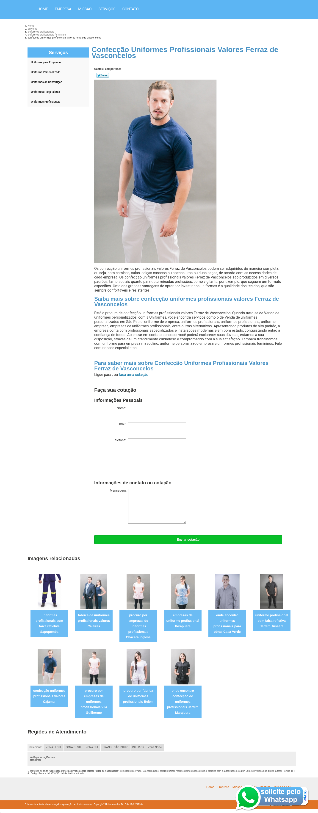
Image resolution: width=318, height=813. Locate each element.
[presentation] (129, 463)
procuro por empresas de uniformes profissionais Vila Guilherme (93, 701)
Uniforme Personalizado (46, 72)
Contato (130, 9)
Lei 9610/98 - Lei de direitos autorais (65, 773)
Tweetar (102, 75)
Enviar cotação (188, 539)
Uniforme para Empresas (46, 62)
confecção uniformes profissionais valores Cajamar (49, 696)
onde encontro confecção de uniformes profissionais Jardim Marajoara (183, 701)
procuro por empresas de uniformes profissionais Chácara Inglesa (138, 626)
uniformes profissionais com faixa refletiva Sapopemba (49, 623)
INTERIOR (138, 747)
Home (43, 9)
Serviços (107, 9)
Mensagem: (148, 506)
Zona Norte (155, 747)
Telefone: (149, 440)
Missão (85, 9)
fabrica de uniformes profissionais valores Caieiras (94, 620)
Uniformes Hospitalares (46, 92)
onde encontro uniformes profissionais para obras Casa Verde (227, 623)
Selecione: (35, 747)
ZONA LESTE (54, 747)
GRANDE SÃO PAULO (115, 747)
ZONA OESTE (74, 747)
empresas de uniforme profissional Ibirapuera (182, 620)
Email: (151, 424)
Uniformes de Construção (47, 82)
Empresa (63, 9)
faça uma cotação (133, 374)
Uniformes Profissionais (46, 101)
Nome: (151, 408)
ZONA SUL (92, 747)
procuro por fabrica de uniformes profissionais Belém (138, 696)
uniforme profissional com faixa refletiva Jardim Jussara (271, 620)
